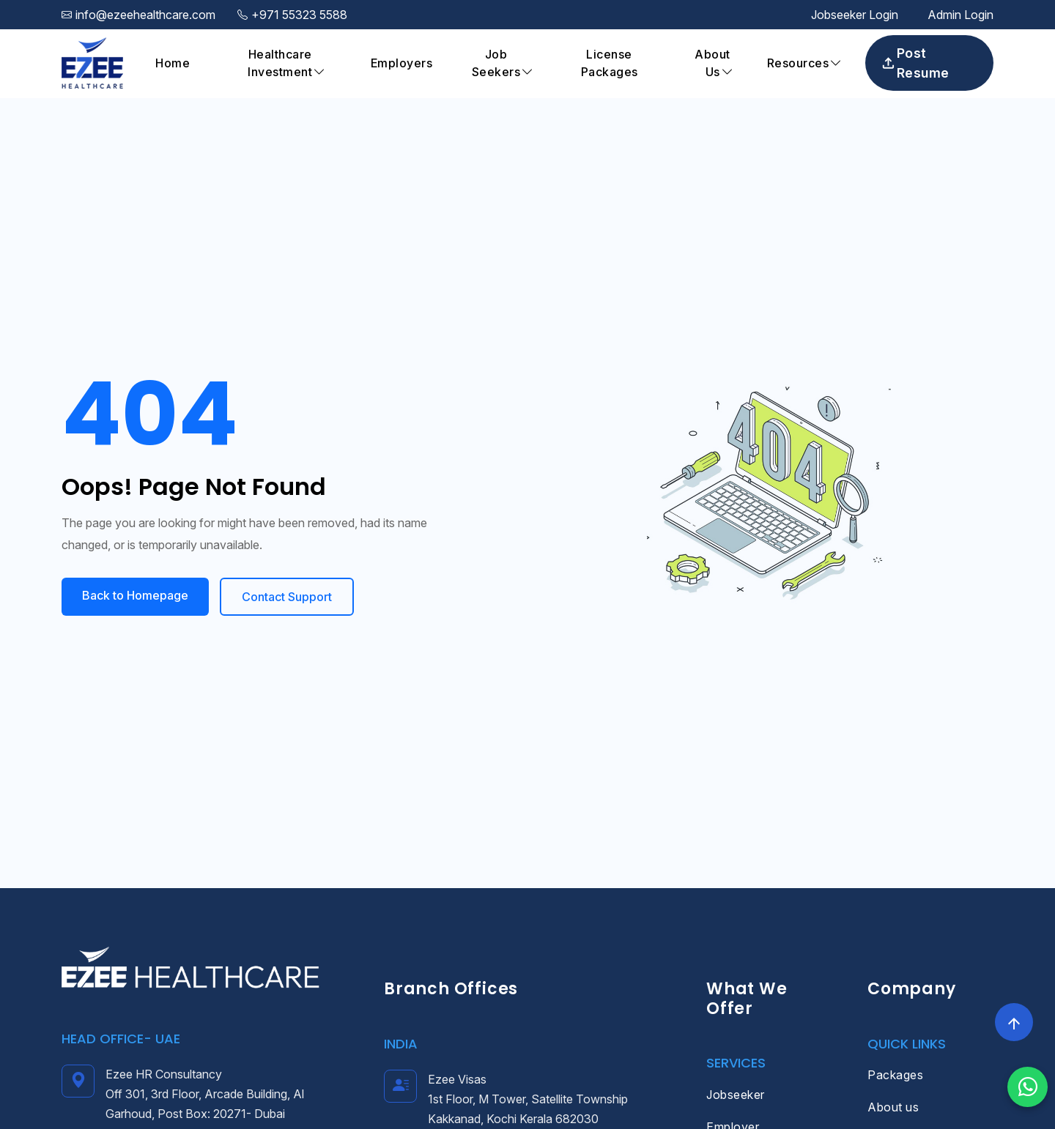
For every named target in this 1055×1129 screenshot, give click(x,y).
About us (893, 1107)
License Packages (609, 63)
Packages (895, 1074)
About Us (712, 63)
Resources (798, 63)
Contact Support (287, 596)
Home (172, 63)
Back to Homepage (135, 595)
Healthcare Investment (280, 63)
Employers (402, 63)
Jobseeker (735, 1094)
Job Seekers (496, 63)
